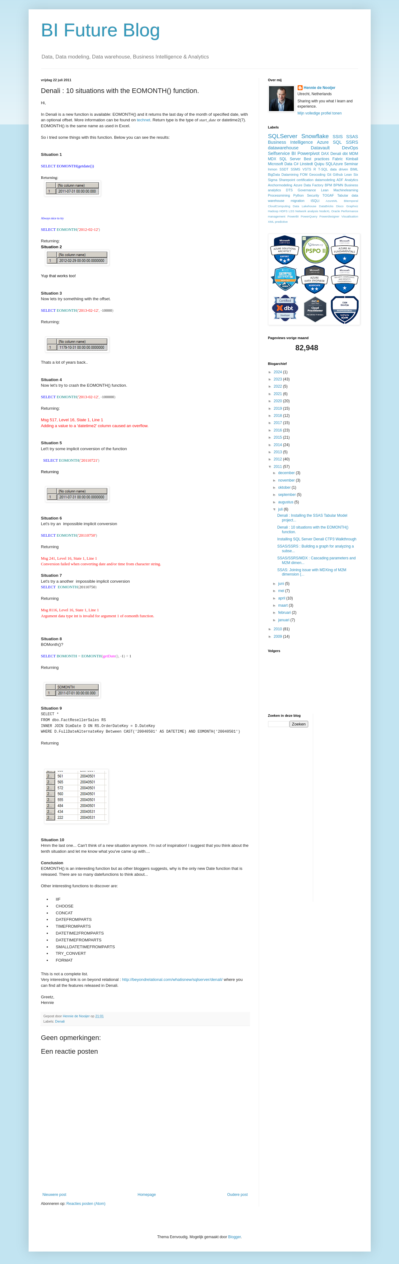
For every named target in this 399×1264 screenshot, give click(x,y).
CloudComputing (279, 206)
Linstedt (306, 164)
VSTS (307, 169)
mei (281, 591)
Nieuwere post (55, 1194)
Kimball (352, 159)
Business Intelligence (290, 142)
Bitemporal (351, 201)
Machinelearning (345, 190)
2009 (278, 636)
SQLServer (283, 136)
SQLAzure (334, 164)
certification (305, 180)
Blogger (234, 1236)
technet (143, 120)
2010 (278, 629)
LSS (291, 211)
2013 (278, 452)
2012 (278, 459)
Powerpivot (308, 153)
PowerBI (293, 216)
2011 (278, 466)
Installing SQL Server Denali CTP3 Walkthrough (316, 539)
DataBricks (326, 206)
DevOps (350, 147)
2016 (278, 430)
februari (285, 612)
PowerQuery (309, 216)
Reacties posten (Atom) (86, 1203)
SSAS (352, 136)
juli (281, 509)
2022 (278, 386)
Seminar (351, 164)
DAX (325, 154)
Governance (307, 190)
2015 (278, 437)
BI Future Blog (100, 30)
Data (288, 164)
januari (284, 620)
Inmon (272, 169)
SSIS (337, 136)
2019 (278, 408)
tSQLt (315, 201)
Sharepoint (287, 180)
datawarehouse (283, 147)
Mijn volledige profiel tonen (320, 113)
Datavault (320, 147)
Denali (60, 1021)
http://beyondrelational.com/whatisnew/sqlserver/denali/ (172, 979)
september (287, 494)
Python (298, 195)
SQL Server (290, 159)
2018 (278, 415)
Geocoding (317, 174)
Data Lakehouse (304, 206)
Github (338, 174)
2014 (278, 445)
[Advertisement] (343, 807)
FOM (304, 174)
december (287, 473)
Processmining (279, 195)
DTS (289, 190)
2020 (278, 401)
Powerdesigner (329, 216)
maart (283, 605)
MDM (353, 154)
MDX (272, 159)
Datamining (290, 174)
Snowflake (315, 136)
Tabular (342, 195)
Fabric (337, 159)
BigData (274, 174)
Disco (340, 206)
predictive (281, 221)
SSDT (284, 169)
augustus (286, 502)
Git (329, 174)
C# (296, 164)
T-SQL (323, 169)
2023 (278, 379)
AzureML (331, 201)
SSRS (352, 142)
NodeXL (324, 211)
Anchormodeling (280, 185)
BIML (354, 169)
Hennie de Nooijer (320, 88)
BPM (328, 185)
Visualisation (349, 216)
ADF (339, 180)
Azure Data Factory (308, 185)
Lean (324, 190)
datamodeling (325, 180)
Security (313, 195)
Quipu (319, 164)
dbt (345, 154)
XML (271, 221)
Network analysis (306, 211)
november (287, 480)
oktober (284, 487)
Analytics (351, 180)
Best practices (316, 159)
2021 (278, 394)
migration (297, 201)
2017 (278, 423)
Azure (323, 142)
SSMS (295, 169)
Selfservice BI (282, 153)
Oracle (335, 211)
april (282, 598)
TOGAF (328, 195)
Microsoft (275, 164)
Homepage (146, 1194)
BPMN (338, 185)
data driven (339, 169)
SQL (337, 142)
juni (281, 583)
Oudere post (237, 1194)
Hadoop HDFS (278, 211)
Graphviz (352, 206)
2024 (278, 372)
